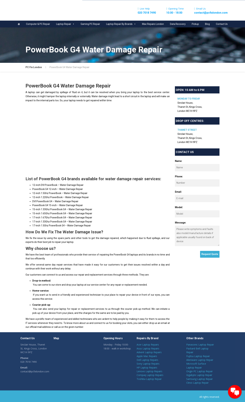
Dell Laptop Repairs (147, 359)
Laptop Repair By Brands (121, 24)
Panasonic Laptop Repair (200, 344)
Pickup (195, 24)
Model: (179, 207)
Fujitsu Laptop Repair (198, 356)
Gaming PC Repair (90, 24)
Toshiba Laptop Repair (149, 379)
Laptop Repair (65, 24)
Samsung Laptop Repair (199, 379)
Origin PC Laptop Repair (199, 371)
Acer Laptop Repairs (148, 344)
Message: (180, 222)
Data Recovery (178, 24)
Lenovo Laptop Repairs (149, 371)
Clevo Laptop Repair (197, 382)
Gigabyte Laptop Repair (199, 375)
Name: (178, 161)
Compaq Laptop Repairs (150, 375)
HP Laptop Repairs (147, 367)
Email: (178, 191)
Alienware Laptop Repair (199, 359)
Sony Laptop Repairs (148, 363)
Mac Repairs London (153, 24)
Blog (207, 24)
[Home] (19, 24)
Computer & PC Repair (38, 24)
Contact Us (222, 24)
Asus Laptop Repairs (148, 348)
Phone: (179, 176)
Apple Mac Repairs (147, 356)
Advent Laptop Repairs (149, 352)
